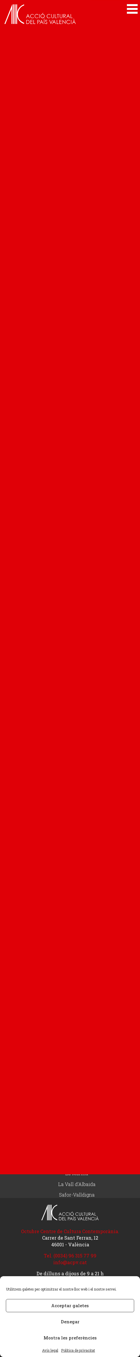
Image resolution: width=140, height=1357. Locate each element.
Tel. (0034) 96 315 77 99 (70, 1255)
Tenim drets (77, 909)
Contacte (76, 1071)
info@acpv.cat (70, 1262)
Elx (76, 1163)
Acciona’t (76, 920)
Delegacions (76, 1109)
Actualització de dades (77, 1060)
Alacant (77, 1120)
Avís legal (50, 1350)
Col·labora (77, 1017)
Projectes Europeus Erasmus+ (77, 930)
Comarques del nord (77, 1152)
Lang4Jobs (77, 941)
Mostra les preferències (70, 1338)
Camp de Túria (77, 1141)
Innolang (76, 951)
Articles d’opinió (77, 1001)
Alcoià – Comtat (76, 1131)
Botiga (77, 1039)
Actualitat (76, 968)
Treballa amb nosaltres (77, 1092)
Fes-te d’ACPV (76, 1028)
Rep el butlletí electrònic (77, 1082)
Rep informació (76, 1050)
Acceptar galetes (70, 1305)
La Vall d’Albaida (77, 1184)
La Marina (76, 1173)
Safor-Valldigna (77, 1195)
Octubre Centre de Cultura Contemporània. (70, 1231)
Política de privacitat (78, 1350)
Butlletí (77, 990)
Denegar (70, 1322)
